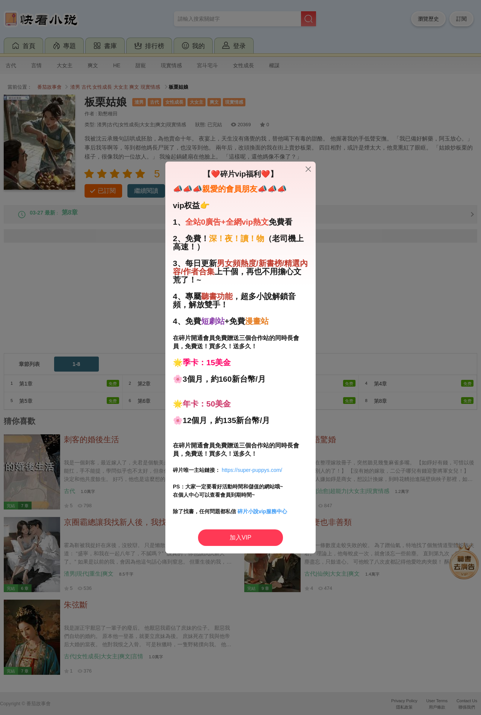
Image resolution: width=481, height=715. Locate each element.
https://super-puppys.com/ (252, 470)
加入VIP (240, 537)
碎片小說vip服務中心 (262, 511)
